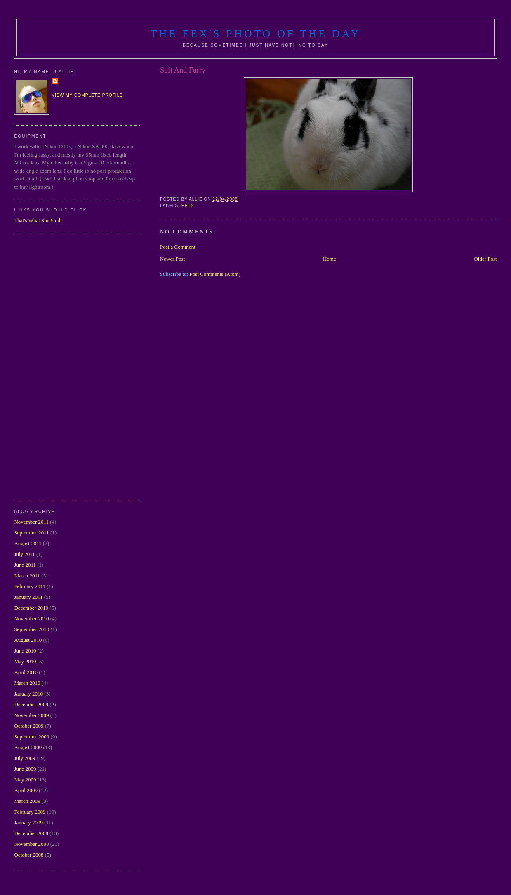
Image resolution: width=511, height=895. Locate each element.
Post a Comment (177, 247)
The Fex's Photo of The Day (256, 34)
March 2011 (27, 575)
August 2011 (27, 543)
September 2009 (31, 737)
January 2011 (28, 597)
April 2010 (26, 672)
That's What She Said (37, 220)
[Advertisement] (47, 366)
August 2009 (28, 747)
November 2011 (31, 522)
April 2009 (26, 790)
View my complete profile (87, 95)
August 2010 (28, 640)
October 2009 (28, 726)
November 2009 (31, 715)
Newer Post (172, 259)
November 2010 (31, 618)
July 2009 (24, 758)
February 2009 (29, 812)
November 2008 (31, 844)
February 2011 (29, 586)
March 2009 (27, 801)
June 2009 (25, 769)
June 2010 (25, 651)
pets (187, 205)
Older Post (485, 259)
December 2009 (31, 704)
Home (329, 259)
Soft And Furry (182, 70)
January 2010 (28, 694)
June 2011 (25, 565)
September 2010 (31, 629)
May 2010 (25, 661)
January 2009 (28, 822)
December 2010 (31, 608)
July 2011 (24, 554)
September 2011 (31, 532)
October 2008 (28, 855)
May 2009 (25, 779)
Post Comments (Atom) (214, 274)
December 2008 (31, 833)
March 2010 (27, 683)
